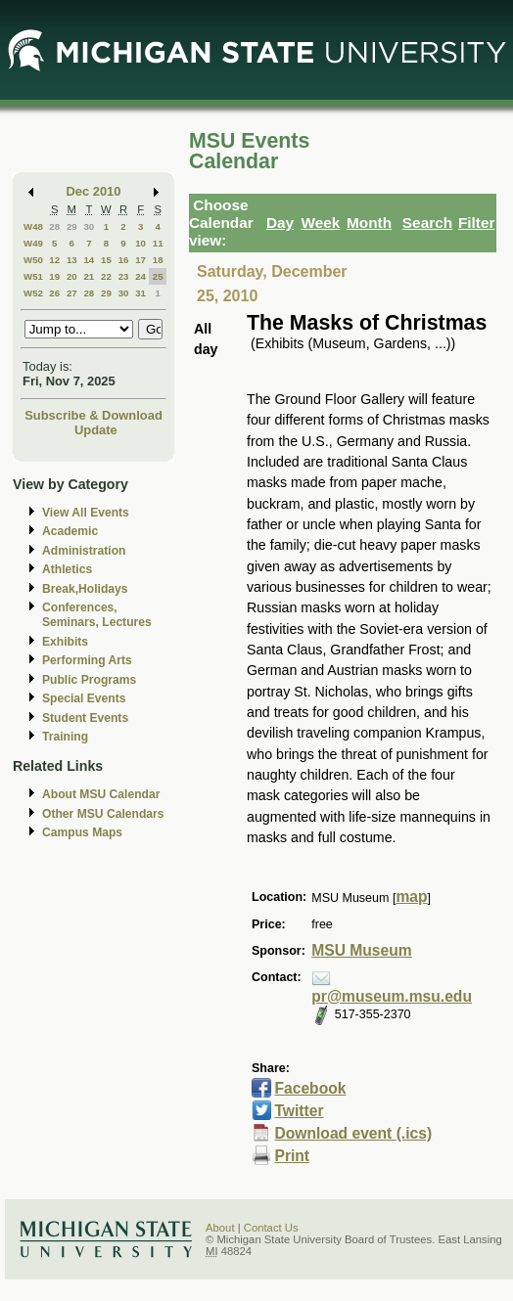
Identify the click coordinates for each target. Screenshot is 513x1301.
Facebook (310, 1088)
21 (88, 276)
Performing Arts (87, 660)
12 (54, 259)
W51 (33, 276)
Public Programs (89, 680)
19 (54, 276)
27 (72, 293)
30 (88, 226)
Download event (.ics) (353, 1133)
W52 (33, 293)
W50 (33, 259)
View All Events (85, 512)
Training (65, 736)
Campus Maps (82, 832)
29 (72, 226)
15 (106, 259)
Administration (83, 551)
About (220, 1228)
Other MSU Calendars (103, 814)
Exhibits (65, 642)
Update (95, 430)
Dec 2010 (94, 191)
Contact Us (271, 1228)
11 (158, 243)
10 (140, 243)
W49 (33, 243)
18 (158, 259)
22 (106, 276)
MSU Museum (361, 950)
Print (291, 1155)
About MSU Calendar (101, 794)
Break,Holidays (85, 589)
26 (54, 293)
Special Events (83, 698)
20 (72, 276)
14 (88, 259)
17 (140, 259)
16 (123, 259)
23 (123, 276)
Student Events (85, 718)
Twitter (298, 1110)
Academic (70, 531)
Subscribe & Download (93, 415)
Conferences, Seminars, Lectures (97, 615)
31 (140, 293)
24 (140, 276)
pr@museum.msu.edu (391, 996)
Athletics (67, 569)
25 (158, 276)
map (411, 896)
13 (72, 259)
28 (54, 226)
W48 (33, 226)
